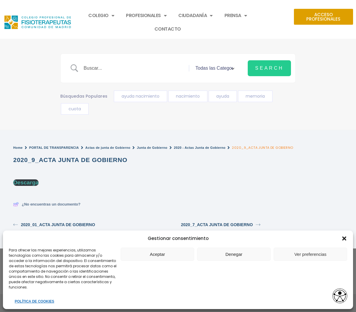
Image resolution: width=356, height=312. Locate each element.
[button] (344, 238)
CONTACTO (167, 29)
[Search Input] (134, 68)
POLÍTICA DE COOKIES (34, 301)
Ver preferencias (310, 254)
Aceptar (157, 254)
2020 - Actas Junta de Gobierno (200, 147)
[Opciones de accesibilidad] (339, 296)
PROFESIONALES (146, 15)
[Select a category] (214, 68)
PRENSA (235, 15)
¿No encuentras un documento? (46, 204)
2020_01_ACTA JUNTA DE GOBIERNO (54, 224)
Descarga (26, 182)
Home (18, 147)
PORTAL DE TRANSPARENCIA (54, 147)
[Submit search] (269, 68)
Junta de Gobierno (152, 147)
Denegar (233, 254)
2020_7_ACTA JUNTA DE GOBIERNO (220, 224)
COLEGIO (101, 15)
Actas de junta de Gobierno (107, 147)
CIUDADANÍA (195, 15)
